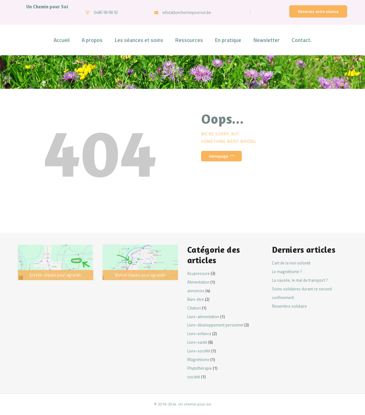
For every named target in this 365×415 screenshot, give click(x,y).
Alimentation (198, 282)
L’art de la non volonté (291, 263)
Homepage (218, 156)
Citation (194, 308)
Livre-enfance (199, 333)
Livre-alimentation (203, 316)
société (193, 377)
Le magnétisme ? (287, 271)
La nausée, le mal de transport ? (300, 280)
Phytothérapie (199, 368)
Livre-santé (197, 342)
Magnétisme (198, 359)
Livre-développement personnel (215, 325)
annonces (196, 291)
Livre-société (198, 351)
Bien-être (195, 299)
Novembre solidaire (289, 306)
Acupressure (198, 273)
